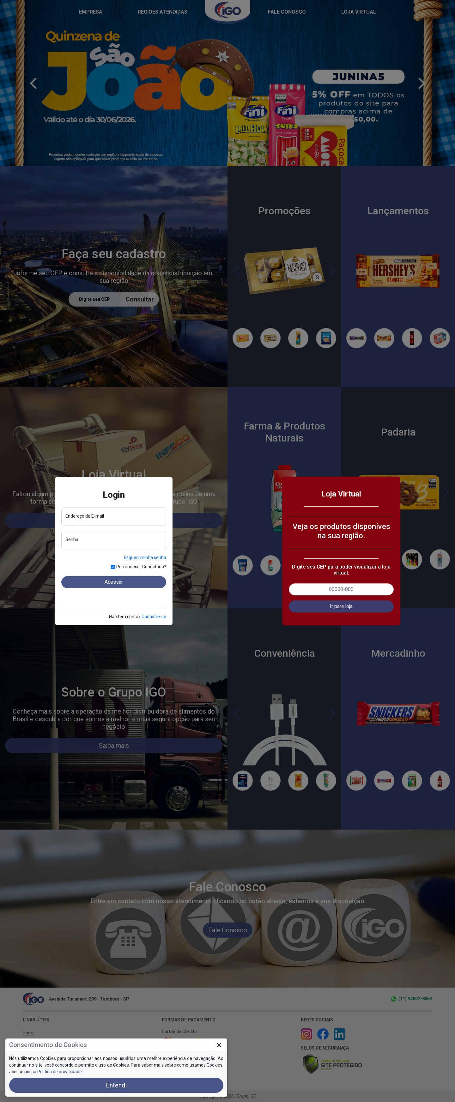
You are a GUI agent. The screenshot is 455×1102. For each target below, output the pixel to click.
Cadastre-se (154, 616)
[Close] (218, 1045)
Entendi (116, 1085)
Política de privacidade (59, 1071)
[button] (341, 606)
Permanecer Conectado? (141, 566)
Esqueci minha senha (145, 557)
